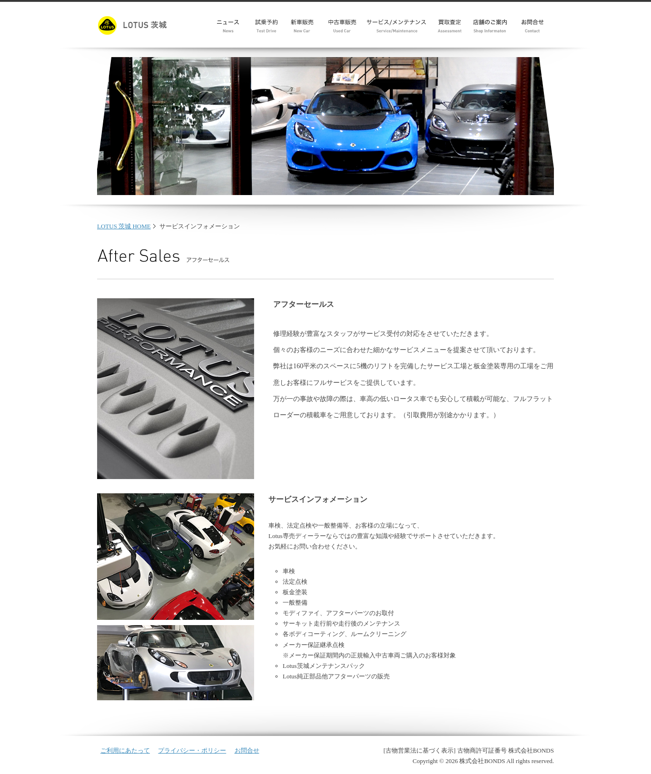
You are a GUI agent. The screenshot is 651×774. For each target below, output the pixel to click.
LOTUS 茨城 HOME (124, 226)
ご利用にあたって (125, 750)
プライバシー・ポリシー (192, 750)
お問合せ (247, 750)
